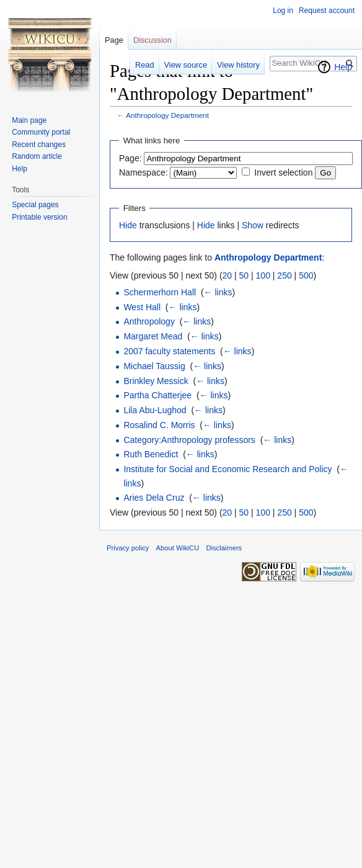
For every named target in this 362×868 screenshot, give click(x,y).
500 (306, 275)
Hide (128, 225)
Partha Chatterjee (157, 395)
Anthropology (149, 321)
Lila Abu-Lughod (154, 410)
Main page (29, 120)
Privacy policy (128, 548)
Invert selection (283, 172)
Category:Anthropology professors (189, 440)
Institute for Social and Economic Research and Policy (227, 469)
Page (114, 40)
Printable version (39, 217)
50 (244, 275)
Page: (130, 158)
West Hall (142, 307)
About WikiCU (178, 548)
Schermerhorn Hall (159, 292)
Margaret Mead (152, 336)
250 (284, 275)
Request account (327, 10)
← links (218, 292)
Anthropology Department (167, 115)
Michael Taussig (154, 366)
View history (238, 64)
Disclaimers (224, 548)
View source (185, 64)
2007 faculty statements (169, 351)
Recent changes (39, 144)
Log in (283, 10)
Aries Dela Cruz (153, 498)
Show (252, 225)
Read (144, 64)
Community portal (41, 132)
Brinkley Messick (155, 381)
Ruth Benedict (150, 454)
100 (263, 275)
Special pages (35, 204)
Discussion (152, 40)
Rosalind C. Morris (159, 425)
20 (227, 275)
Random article (37, 156)
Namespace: (143, 172)
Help (343, 67)
